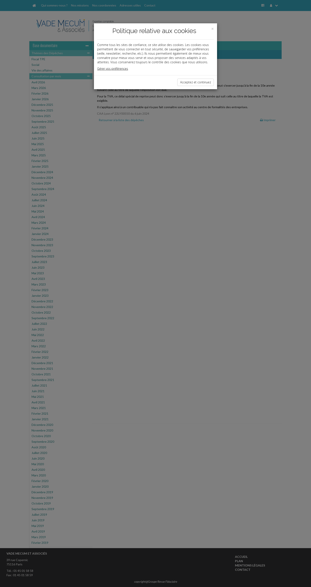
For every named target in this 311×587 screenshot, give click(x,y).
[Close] (212, 29)
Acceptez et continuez (195, 82)
